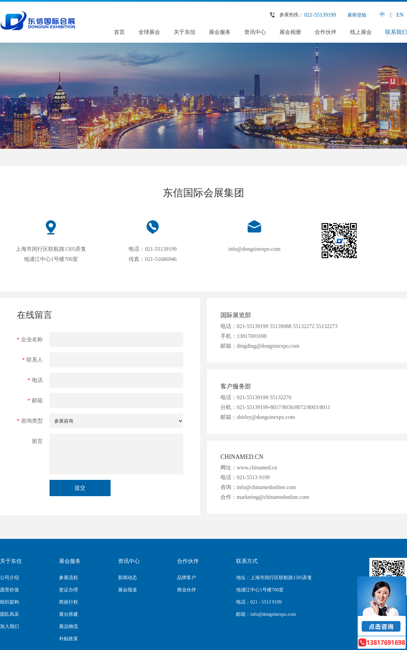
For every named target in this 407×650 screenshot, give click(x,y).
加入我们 (9, 626)
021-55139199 (320, 15)
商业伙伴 (186, 589)
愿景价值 (9, 589)
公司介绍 (9, 577)
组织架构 (9, 602)
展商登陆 (356, 15)
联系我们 (396, 32)
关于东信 (184, 32)
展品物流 (68, 626)
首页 (119, 32)
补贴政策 (68, 638)
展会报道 (127, 589)
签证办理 (68, 589)
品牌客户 (186, 577)
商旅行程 (68, 602)
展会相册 (290, 32)
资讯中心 (255, 32)
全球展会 (149, 32)
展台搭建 (68, 614)
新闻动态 (127, 577)
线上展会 (361, 32)
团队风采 (9, 614)
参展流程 (68, 577)
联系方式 (247, 561)
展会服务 (220, 32)
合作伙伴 (325, 32)
